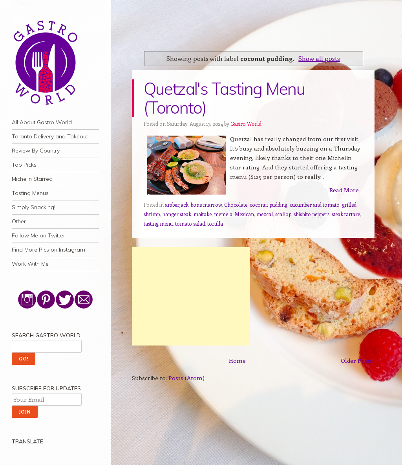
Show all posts (319, 58)
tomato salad (190, 223)
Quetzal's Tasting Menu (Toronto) (224, 98)
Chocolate (235, 204)
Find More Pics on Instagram (48, 249)
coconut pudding (268, 204)
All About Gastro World (42, 122)
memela (223, 214)
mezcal (264, 214)
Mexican (244, 214)
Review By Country (36, 150)
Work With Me (30, 263)
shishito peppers (311, 214)
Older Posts (357, 360)
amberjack (176, 204)
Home (237, 360)
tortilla (215, 223)
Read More (344, 190)
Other (19, 221)
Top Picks (24, 164)
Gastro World (245, 123)
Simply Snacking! (33, 207)
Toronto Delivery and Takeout (50, 136)
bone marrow (206, 204)
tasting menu (158, 223)
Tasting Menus (30, 193)
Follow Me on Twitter (38, 235)
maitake (203, 214)
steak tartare (346, 214)
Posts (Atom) (186, 378)
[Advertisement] (191, 296)
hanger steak (176, 214)
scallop (283, 214)
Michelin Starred (32, 178)
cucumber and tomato (315, 204)
